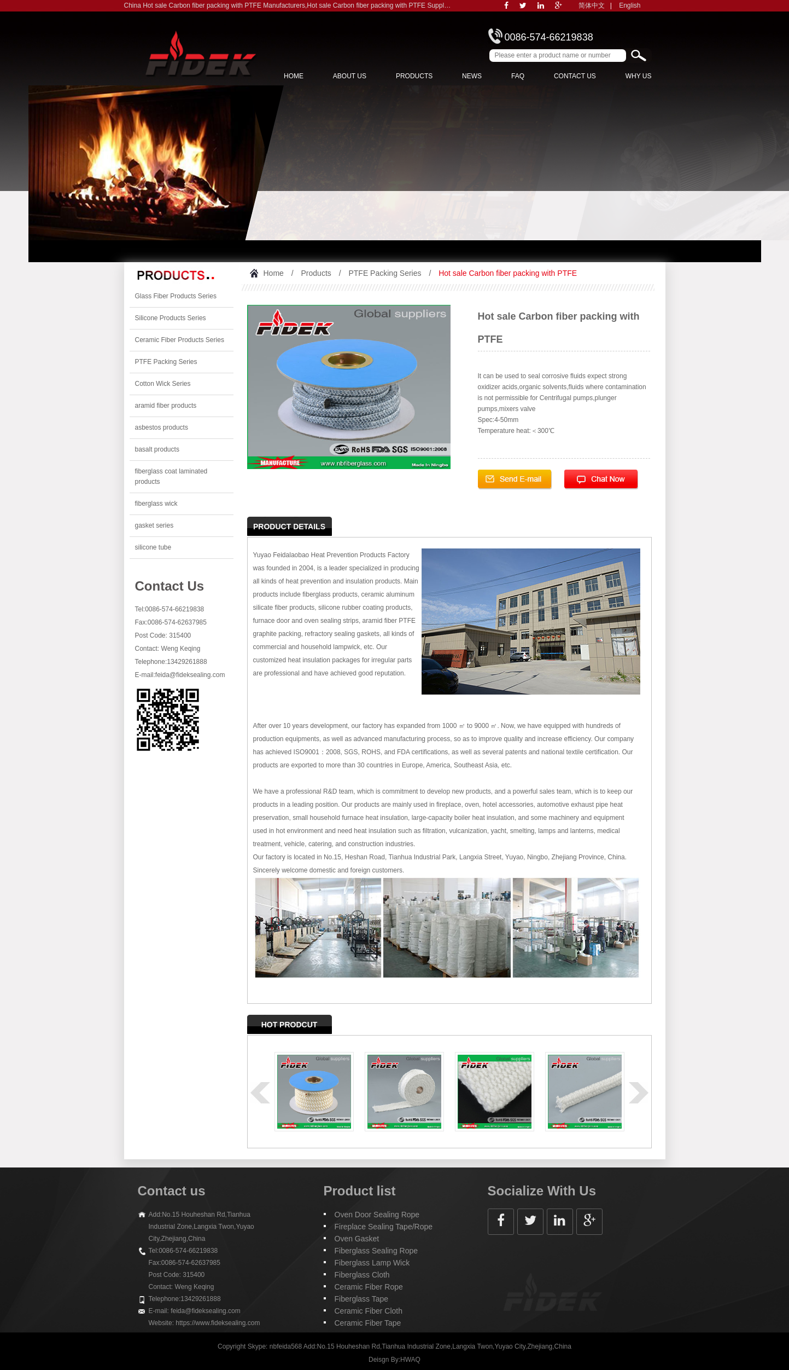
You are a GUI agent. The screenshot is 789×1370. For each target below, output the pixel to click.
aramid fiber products (166, 405)
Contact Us (575, 76)
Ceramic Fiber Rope (369, 1286)
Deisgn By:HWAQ (394, 1359)
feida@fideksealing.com (190, 675)
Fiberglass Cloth (362, 1274)
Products (414, 76)
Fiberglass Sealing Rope (376, 1250)
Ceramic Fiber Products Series (179, 340)
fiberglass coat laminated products (171, 476)
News (472, 76)
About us (349, 76)
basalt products (157, 449)
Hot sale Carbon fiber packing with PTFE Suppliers (380, 5)
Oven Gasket (357, 1238)
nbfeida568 (286, 1346)
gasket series (154, 525)
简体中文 (591, 5)
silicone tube (153, 547)
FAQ (517, 76)
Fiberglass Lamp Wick (372, 1262)
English (629, 5)
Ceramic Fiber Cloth (368, 1311)
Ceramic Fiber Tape (368, 1323)
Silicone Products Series (170, 318)
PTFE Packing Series (166, 362)
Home (293, 76)
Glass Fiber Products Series (176, 296)
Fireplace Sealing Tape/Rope (384, 1226)
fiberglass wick (156, 503)
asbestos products (161, 427)
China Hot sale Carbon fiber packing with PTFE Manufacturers (214, 5)
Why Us (639, 76)
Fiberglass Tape (362, 1298)
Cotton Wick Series (163, 384)
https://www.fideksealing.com (218, 1323)
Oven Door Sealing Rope (377, 1214)
